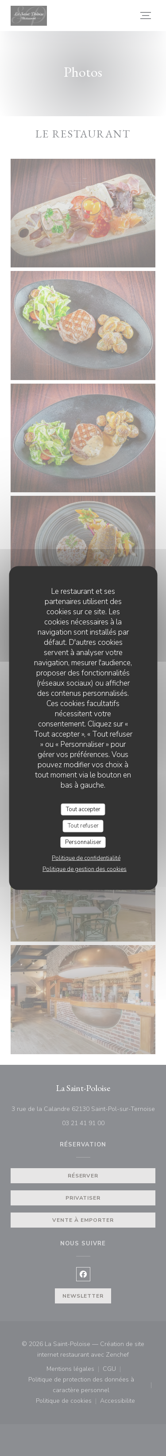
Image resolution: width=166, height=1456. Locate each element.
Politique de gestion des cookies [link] (84, 869)
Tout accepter (83, 809)
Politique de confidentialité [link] (86, 858)
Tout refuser (83, 826)
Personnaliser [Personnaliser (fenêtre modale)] (83, 842)
